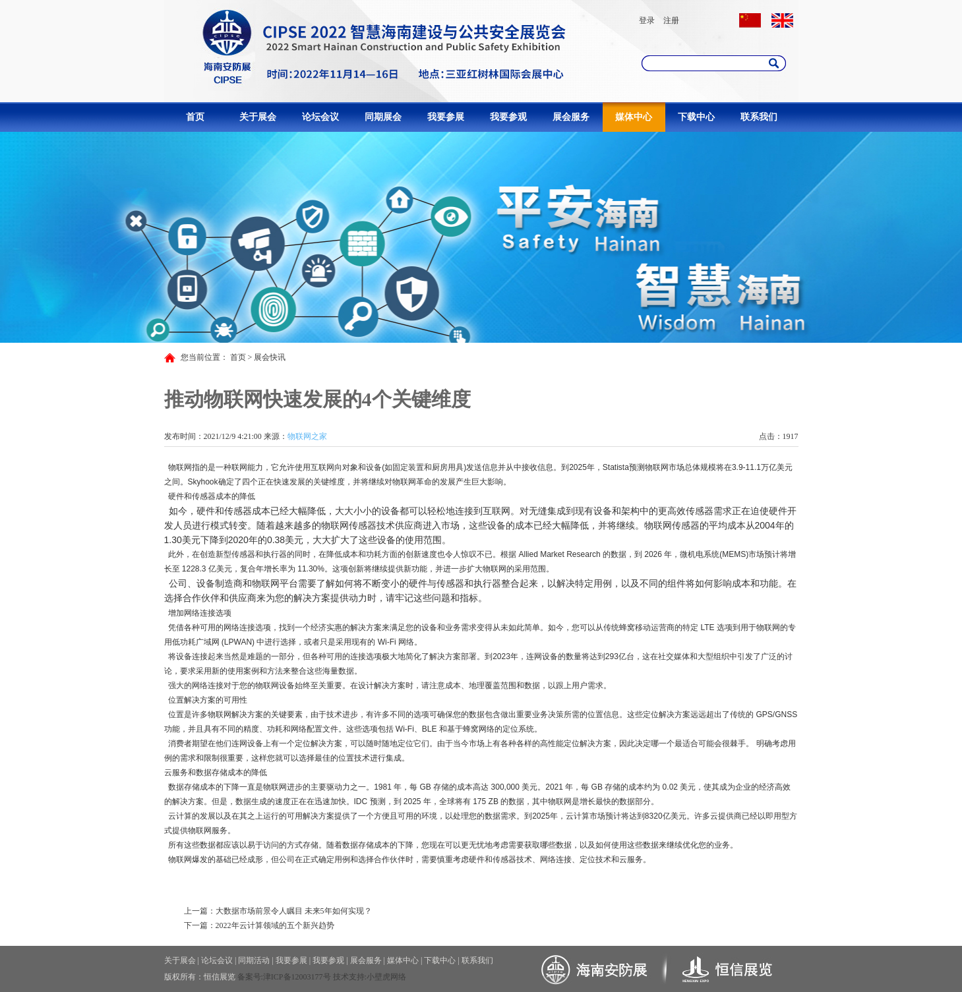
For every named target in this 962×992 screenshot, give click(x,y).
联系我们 (758, 117)
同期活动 (254, 960)
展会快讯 (270, 357)
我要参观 (508, 117)
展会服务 (571, 117)
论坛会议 (320, 117)
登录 (647, 20)
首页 (195, 117)
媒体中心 (633, 117)
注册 (671, 20)
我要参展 (445, 117)
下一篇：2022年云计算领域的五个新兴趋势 (259, 925)
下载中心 (696, 117)
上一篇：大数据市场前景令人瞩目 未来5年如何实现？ (278, 911)
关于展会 (257, 117)
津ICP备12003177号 (297, 976)
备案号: (250, 976)
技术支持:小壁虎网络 (369, 976)
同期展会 (383, 117)
